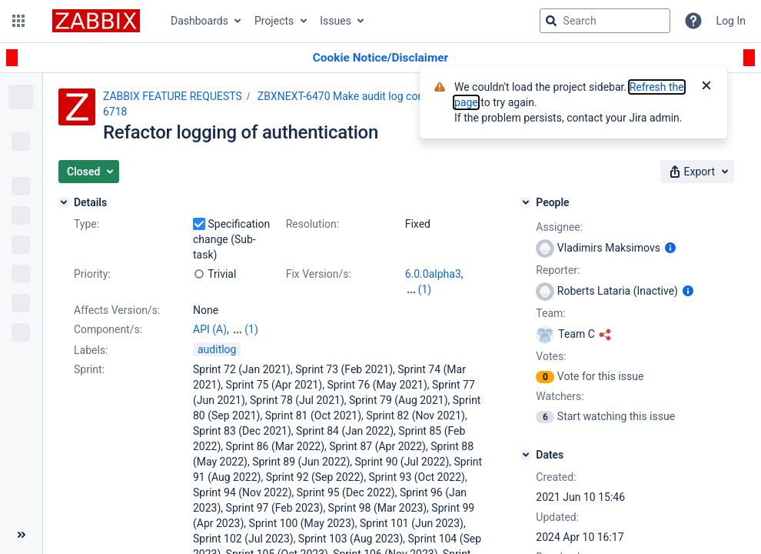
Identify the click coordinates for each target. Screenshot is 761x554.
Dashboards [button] (199, 21)
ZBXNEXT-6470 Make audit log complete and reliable (383, 96)
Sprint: (89, 369)
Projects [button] (274, 21)
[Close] (706, 87)
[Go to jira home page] (96, 20)
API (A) (210, 329)
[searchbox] (605, 20)
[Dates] (525, 454)
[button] (18, 20)
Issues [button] (335, 21)
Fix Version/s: (318, 274)
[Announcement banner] (380, 58)
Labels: (91, 350)
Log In (731, 21)
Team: (550, 313)
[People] (525, 202)
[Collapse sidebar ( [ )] (21, 534)
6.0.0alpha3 (433, 274)
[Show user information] (670, 248)
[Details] (63, 202)
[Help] (693, 20)
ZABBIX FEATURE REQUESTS (172, 96)
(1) (425, 289)
